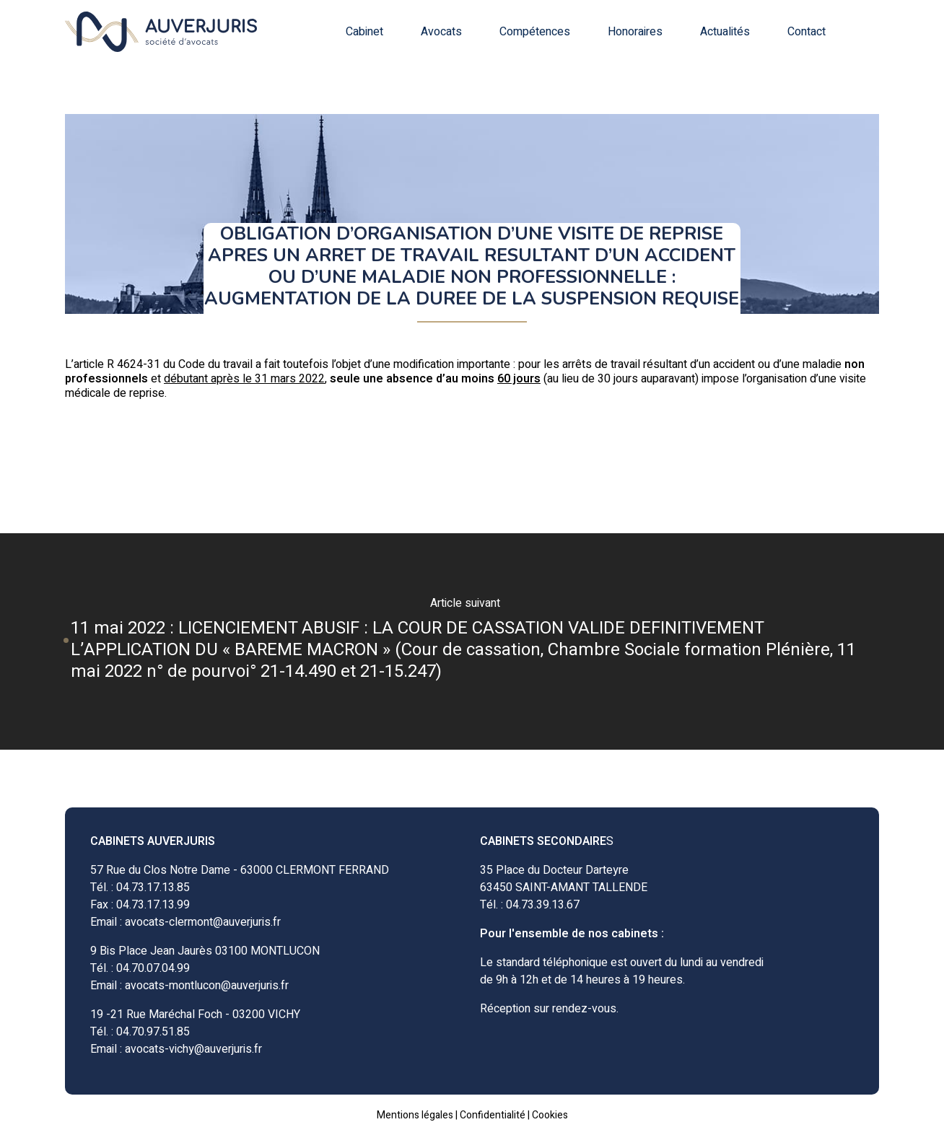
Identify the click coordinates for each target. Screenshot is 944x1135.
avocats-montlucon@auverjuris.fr (207, 985)
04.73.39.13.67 (543, 904)
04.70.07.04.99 (153, 968)
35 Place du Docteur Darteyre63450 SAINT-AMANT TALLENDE (563, 879)
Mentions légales (415, 1115)
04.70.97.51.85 (153, 1031)
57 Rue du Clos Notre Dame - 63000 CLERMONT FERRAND (239, 870)
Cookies (550, 1115)
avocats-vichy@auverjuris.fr (193, 1049)
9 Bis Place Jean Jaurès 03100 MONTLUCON (205, 951)
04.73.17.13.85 (153, 887)
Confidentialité (492, 1115)
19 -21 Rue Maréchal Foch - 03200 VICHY (195, 1014)
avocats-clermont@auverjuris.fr (203, 922)
